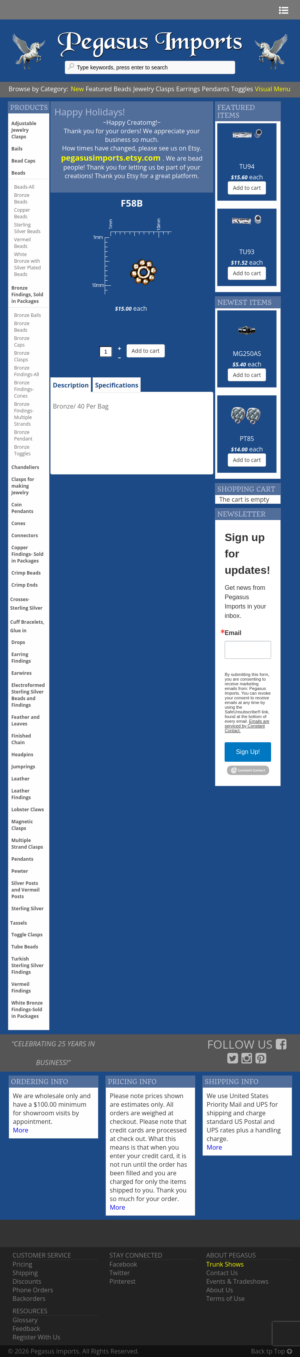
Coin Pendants (22, 508)
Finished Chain (21, 739)
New (77, 89)
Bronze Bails (27, 315)
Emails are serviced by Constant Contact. (247, 726)
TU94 (247, 166)
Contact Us (222, 1273)
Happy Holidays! (89, 111)
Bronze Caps (22, 341)
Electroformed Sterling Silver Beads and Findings (28, 695)
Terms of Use (225, 1298)
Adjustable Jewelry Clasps (23, 130)
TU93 (247, 252)
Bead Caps (23, 160)
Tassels (18, 923)
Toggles (242, 89)
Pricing (22, 1264)
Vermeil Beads (22, 242)
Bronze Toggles (22, 450)
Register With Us (36, 1337)
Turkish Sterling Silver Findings (27, 965)
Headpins (22, 754)
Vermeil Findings (21, 987)
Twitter (119, 1273)
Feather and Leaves (25, 720)
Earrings (188, 89)
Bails (17, 148)
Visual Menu (273, 89)
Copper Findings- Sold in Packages (27, 554)
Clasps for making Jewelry (22, 486)
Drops (18, 642)
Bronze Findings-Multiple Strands (24, 414)
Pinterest (122, 1281)
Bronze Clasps (22, 356)
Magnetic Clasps (22, 825)
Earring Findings (21, 657)
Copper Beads (22, 213)
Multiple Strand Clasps (27, 843)
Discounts (26, 1281)
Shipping (25, 1273)
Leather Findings (21, 794)
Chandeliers (25, 467)
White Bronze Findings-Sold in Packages (27, 1009)
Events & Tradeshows (237, 1281)
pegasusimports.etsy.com (111, 157)
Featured (99, 89)
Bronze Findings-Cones (24, 389)
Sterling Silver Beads (27, 228)
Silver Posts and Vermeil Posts (25, 890)
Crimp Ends (24, 585)
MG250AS (247, 353)
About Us (219, 1290)
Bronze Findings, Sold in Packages (27, 294)
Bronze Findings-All (26, 371)
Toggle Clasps (27, 934)
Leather (20, 778)
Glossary (25, 1320)
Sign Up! (248, 751)
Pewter (19, 871)
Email (233, 633)
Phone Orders (32, 1290)
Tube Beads (24, 946)
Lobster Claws (27, 809)
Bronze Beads (22, 198)
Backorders (28, 1298)
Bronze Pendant (23, 435)
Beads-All (24, 187)
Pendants (215, 89)
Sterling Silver (27, 908)
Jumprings (23, 766)
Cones (18, 523)
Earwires (21, 673)
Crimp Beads (26, 573)
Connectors (24, 535)
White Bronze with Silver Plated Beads (27, 264)
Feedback (26, 1328)
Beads (123, 89)
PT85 (247, 438)
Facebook (123, 1264)
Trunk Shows (225, 1264)
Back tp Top (271, 1351)
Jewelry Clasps (153, 89)
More (21, 1130)
